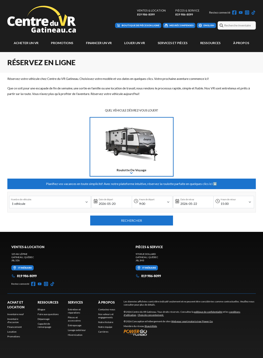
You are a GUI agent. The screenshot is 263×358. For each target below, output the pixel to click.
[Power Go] (168, 332)
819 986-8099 (146, 14)
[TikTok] (253, 12)
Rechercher (131, 220)
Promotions (62, 43)
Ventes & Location (151, 10)
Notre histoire (105, 322)
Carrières (103, 331)
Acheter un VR (26, 43)
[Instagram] (247, 12)
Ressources (210, 43)
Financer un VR (99, 43)
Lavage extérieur (77, 330)
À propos (241, 43)
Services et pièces (173, 43)
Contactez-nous (106, 309)
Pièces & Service (187, 10)
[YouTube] (240, 12)
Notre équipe (105, 326)
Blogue (41, 309)
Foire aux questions (48, 314)
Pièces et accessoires (74, 319)
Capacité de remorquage (44, 325)
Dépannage (44, 318)
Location (12, 331)
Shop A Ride (151, 326)
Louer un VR (134, 43)
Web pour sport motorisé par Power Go (192, 321)
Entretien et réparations (74, 311)
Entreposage (74, 325)
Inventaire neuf (15, 314)
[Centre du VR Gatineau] (41, 19)
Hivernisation (75, 334)
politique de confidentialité (208, 311)
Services (75, 302)
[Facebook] (234, 12)
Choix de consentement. (151, 314)
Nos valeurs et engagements (105, 316)
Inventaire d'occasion (13, 320)
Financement (14, 326)
